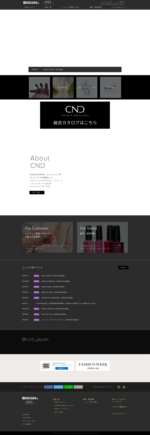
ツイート (59, 387)
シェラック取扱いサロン (71, 7)
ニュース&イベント (119, 7)
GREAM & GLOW (47, 292)
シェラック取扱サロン (120, 407)
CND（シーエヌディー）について (119, 400)
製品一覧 (48, 7)
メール (79, 387)
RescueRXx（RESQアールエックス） (64, 405)
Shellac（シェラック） (60, 402)
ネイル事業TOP (120, 2)
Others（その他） (59, 412)
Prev (23, 86)
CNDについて (29, 7)
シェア (49, 387)
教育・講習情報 (95, 7)
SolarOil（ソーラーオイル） (61, 408)
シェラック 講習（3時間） (91, 402)
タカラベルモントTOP (106, 2)
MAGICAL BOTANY (47, 309)
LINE (69, 387)
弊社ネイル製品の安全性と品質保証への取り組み (112, 4)
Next (127, 86)
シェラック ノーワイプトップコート (52, 320)
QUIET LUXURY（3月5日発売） (53, 69)
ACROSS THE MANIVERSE (50, 298)
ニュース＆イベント (119, 413)
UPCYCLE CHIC (46, 314)
